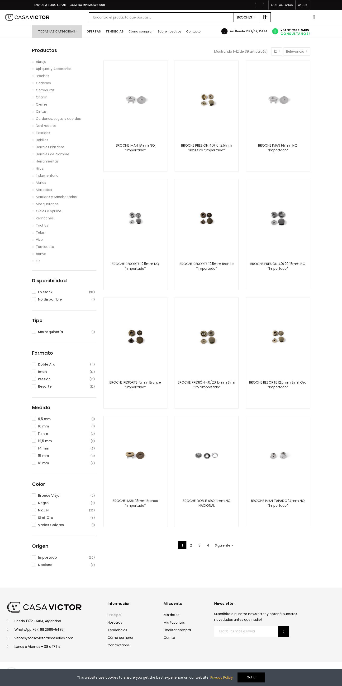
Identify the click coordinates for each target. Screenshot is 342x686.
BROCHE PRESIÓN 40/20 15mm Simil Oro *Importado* (206, 384)
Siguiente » (224, 545)
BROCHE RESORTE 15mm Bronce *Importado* (135, 384)
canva (41, 253)
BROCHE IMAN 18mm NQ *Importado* (135, 148)
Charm (42, 97)
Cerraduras (45, 90)
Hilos (39, 168)
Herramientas (47, 161)
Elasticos (43, 132)
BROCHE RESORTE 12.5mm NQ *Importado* (135, 266)
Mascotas (44, 189)
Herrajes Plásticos (50, 147)
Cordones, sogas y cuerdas (58, 118)
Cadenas (43, 83)
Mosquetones (47, 204)
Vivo (39, 239)
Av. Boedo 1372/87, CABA (248, 31)
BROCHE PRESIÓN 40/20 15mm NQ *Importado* (277, 266)
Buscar (265, 17)
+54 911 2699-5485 (294, 30)
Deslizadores (46, 125)
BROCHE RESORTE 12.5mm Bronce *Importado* (207, 266)
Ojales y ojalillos (49, 211)
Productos (44, 50)
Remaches (45, 218)
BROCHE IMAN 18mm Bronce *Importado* (135, 503)
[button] (281, 5)
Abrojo (41, 61)
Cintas (41, 111)
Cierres (42, 104)
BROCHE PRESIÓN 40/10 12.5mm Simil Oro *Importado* (206, 148)
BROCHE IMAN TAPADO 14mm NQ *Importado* (278, 503)
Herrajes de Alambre (52, 154)
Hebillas (42, 140)
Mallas (41, 182)
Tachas (42, 225)
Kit (38, 261)
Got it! (251, 677)
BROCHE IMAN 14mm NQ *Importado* (277, 148)
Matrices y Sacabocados (56, 197)
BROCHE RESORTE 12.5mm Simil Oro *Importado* (277, 384)
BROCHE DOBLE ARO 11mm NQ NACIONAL (207, 503)
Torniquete (45, 246)
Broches (244, 17)
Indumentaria (47, 175)
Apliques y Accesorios (53, 68)
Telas (40, 232)
